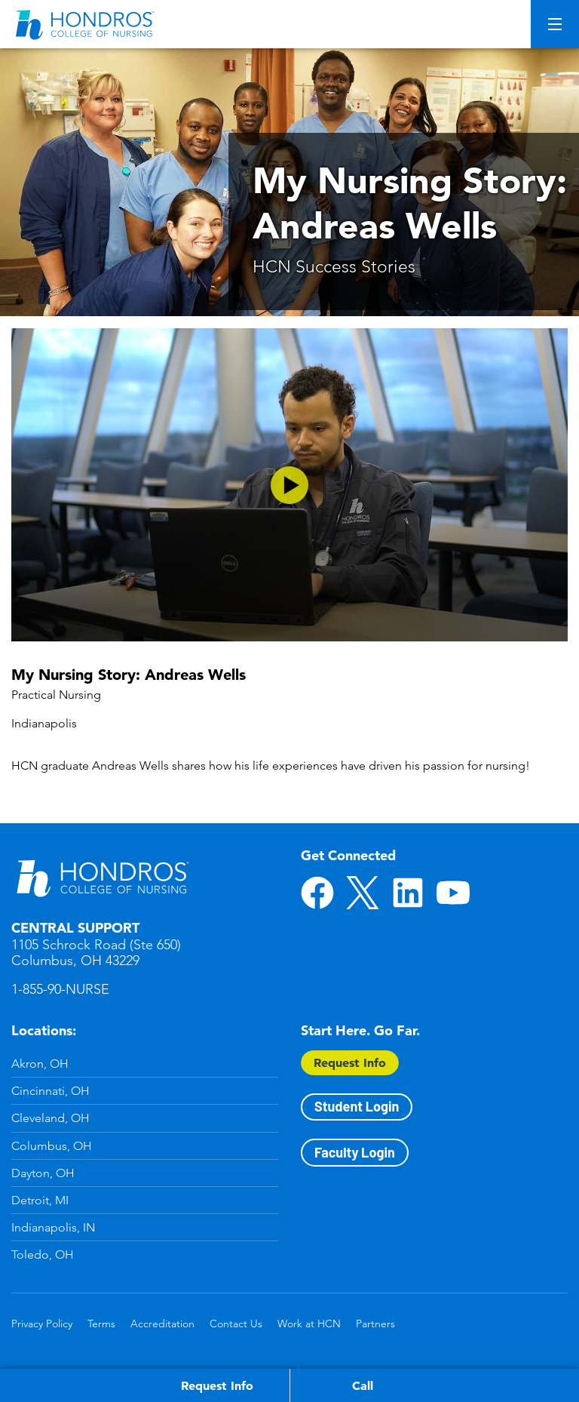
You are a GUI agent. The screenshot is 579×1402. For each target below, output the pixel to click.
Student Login (356, 1106)
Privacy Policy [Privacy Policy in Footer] (41, 1323)
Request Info (350, 1062)
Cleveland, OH (50, 1118)
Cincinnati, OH (50, 1091)
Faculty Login (354, 1152)
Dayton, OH (43, 1173)
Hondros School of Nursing (101, 877)
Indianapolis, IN (53, 1227)
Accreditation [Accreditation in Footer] (162, 1323)
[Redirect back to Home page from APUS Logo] (86, 24)
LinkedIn (407, 892)
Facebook (317, 892)
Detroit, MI (40, 1200)
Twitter (362, 892)
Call (362, 1385)
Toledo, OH (42, 1254)
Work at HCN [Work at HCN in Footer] (309, 1323)
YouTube (453, 892)
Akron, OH (40, 1063)
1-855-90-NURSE (60, 989)
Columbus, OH (51, 1146)
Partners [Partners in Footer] (375, 1323)
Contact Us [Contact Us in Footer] (236, 1323)
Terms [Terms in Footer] (101, 1323)
